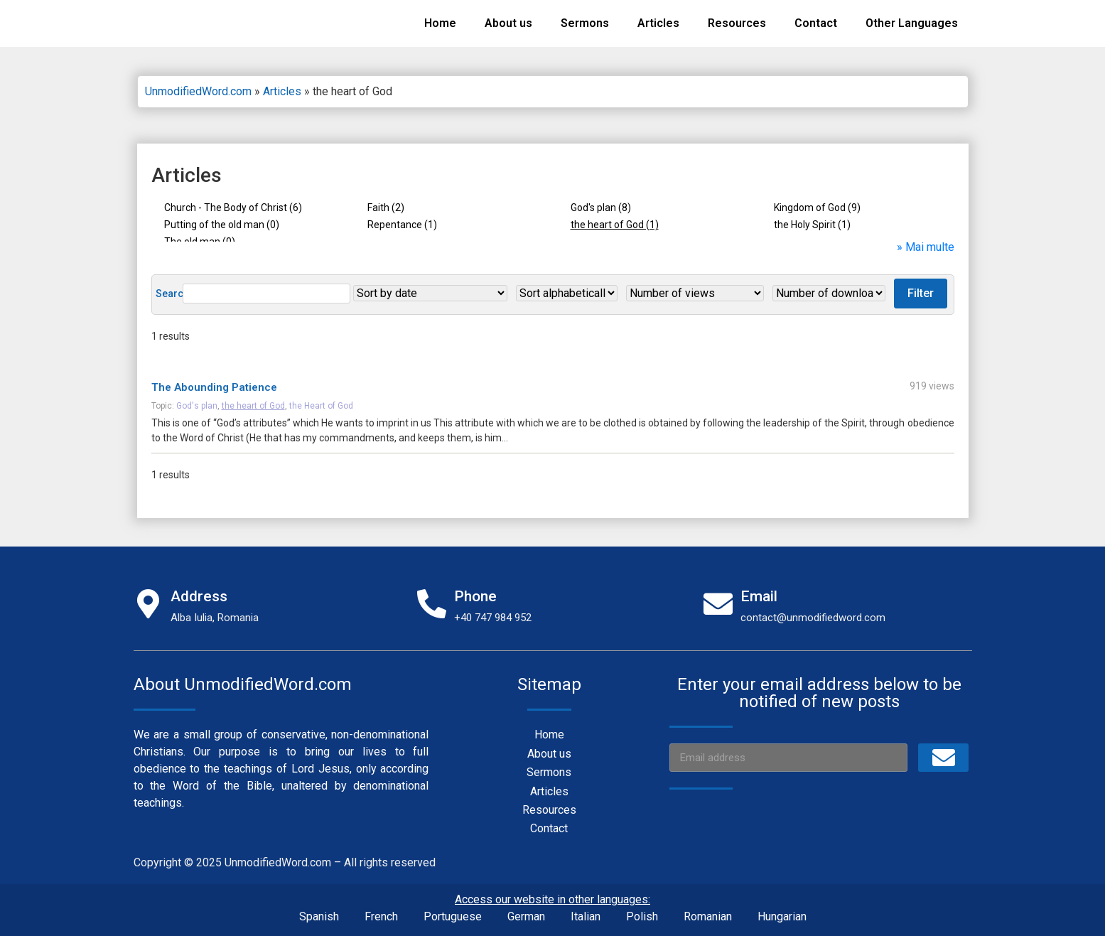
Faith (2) (385, 207)
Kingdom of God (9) (817, 207)
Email (758, 589)
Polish (642, 909)
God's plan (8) (601, 207)
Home (440, 23)
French (381, 909)
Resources (737, 23)
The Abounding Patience (214, 380)
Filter (829, 286)
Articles (658, 23)
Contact (815, 23)
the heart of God (253, 399)
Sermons (585, 23)
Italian (585, 909)
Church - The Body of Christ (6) (233, 207)
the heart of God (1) (615, 224)
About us (508, 23)
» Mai (912, 240)
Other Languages (912, 23)
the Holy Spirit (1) (812, 224)
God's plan (196, 399)
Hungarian (782, 909)
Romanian (708, 909)
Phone (475, 589)
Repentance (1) (402, 224)
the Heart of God (321, 399)
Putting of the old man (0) (221, 224)
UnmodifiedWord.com (198, 91)
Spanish (319, 909)
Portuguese (453, 909)
